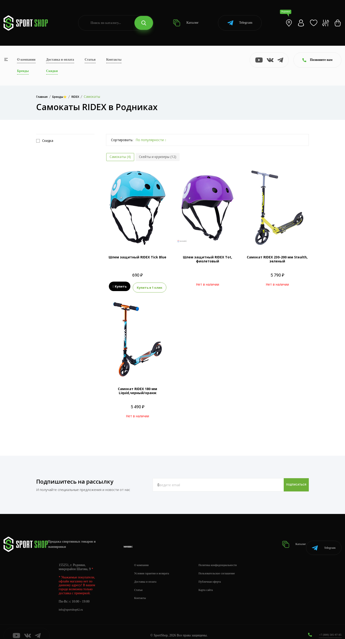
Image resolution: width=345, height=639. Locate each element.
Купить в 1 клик (149, 286)
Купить (120, 286)
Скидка (44, 140)
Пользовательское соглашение (226, 565)
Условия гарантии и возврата (154, 565)
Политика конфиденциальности (227, 557)
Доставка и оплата (60, 59)
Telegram (239, 23)
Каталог (186, 23)
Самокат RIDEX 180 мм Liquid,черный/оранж (137, 389)
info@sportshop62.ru (73, 602)
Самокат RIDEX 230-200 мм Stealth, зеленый (277, 259)
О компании (26, 59)
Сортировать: (122, 140)
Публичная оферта (218, 574)
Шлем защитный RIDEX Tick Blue (137, 257)
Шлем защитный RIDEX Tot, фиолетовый (207, 259)
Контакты (113, 59)
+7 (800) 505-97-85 (328, 627)
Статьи (90, 59)
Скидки (52, 71)
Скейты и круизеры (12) (157, 156)
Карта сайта (213, 582)
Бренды (23, 71)
